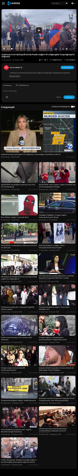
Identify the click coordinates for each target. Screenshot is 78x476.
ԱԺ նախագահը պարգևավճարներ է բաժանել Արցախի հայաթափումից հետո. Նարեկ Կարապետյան (56, 278)
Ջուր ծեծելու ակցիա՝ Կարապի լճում (15, 217)
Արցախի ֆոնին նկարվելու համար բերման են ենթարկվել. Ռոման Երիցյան (56, 369)
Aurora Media (16, 67)
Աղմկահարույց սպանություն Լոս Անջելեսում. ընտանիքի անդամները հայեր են (31, 154)
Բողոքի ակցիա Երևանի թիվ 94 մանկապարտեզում (13, 369)
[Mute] (67, 49)
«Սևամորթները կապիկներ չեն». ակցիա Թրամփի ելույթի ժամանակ (16, 431)
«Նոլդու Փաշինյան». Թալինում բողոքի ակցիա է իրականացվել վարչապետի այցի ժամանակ (18, 461)
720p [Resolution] (70, 49)
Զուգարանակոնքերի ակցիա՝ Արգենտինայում (18, 400)
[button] (73, 3)
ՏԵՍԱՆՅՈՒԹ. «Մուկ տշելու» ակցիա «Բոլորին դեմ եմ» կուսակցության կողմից (57, 186)
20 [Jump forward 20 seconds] (63, 48)
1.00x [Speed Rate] (60, 49)
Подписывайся (67, 67)
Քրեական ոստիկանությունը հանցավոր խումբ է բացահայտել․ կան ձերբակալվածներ (57, 399)
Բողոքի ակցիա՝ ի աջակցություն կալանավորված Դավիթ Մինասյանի (53, 338)
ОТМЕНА (58, 97)
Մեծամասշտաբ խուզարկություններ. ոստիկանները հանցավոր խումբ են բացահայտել (53, 431)
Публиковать (69, 97)
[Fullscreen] (74, 49)
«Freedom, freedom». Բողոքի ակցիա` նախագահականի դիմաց (53, 216)
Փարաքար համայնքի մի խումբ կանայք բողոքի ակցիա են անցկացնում (19, 278)
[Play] (4, 49)
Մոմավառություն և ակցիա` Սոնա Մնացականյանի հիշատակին (52, 246)
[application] (39, 30)
